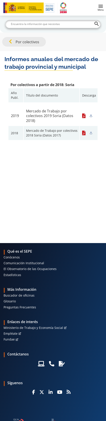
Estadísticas (12, 275)
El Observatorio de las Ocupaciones (30, 269)
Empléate (11, 333)
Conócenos (12, 257)
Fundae (9, 339)
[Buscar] (53, 24)
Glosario (10, 301)
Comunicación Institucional (24, 263)
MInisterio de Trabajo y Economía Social (33, 328)
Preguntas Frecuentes (20, 307)
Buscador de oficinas (19, 295)
